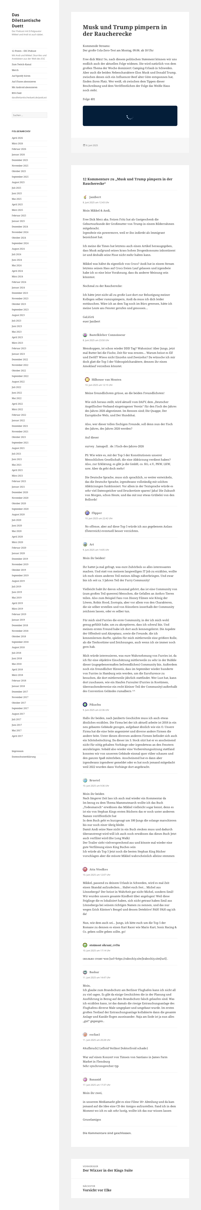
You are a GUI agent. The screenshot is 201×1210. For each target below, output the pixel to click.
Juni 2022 (17, 392)
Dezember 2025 (20, 160)
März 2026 (17, 143)
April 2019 (17, 603)
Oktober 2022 (19, 370)
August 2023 (18, 315)
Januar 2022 (18, 420)
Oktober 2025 (19, 171)
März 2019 (17, 608)
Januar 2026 (18, 154)
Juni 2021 (17, 459)
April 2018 (17, 669)
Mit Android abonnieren (24, 87)
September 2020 (20, 508)
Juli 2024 (16, 254)
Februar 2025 (19, 215)
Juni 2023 (17, 326)
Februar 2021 (19, 481)
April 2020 (17, 536)
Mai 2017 (17, 730)
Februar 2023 (19, 348)
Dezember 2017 (20, 691)
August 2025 (18, 182)
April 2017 (17, 736)
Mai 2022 (17, 398)
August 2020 (18, 514)
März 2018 (17, 675)
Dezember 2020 (20, 492)
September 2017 (20, 708)
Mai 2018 (17, 664)
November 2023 (20, 298)
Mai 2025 (17, 198)
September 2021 (20, 442)
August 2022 (18, 381)
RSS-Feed (29, 95)
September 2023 (20, 309)
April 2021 (17, 470)
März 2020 (17, 542)
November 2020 (20, 497)
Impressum (17, 751)
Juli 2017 (16, 719)
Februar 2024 (19, 282)
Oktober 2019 (19, 569)
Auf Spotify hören (21, 75)
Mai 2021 (17, 464)
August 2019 (18, 581)
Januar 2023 (18, 353)
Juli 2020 (16, 520)
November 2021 (20, 431)
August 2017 (18, 713)
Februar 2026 (19, 149)
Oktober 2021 (19, 437)
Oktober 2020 (19, 503)
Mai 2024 (17, 265)
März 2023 (17, 342)
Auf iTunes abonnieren (24, 81)
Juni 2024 (17, 259)
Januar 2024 (18, 287)
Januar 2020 (18, 553)
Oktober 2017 (19, 702)
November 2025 (20, 165)
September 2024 (20, 243)
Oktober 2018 (19, 636)
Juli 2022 (16, 387)
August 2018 (18, 647)
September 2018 (20, 642)
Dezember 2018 (20, 625)
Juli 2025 (16, 187)
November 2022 (20, 365)
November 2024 (20, 232)
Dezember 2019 (20, 558)
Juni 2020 (17, 525)
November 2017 (20, 697)
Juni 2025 (17, 193)
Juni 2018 (17, 658)
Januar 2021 (18, 486)
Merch (15, 70)
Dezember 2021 (20, 426)
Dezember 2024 (20, 226)
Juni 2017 (17, 724)
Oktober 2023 (19, 304)
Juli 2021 (16, 453)
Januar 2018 (18, 686)
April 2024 (17, 271)
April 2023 (17, 337)
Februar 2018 (19, 680)
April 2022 (17, 403)
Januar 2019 (18, 619)
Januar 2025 (18, 221)
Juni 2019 (17, 592)
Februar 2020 (19, 547)
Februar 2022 (19, 414)
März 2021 (17, 475)
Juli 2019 (16, 586)
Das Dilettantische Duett (26, 20)
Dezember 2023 (20, 293)
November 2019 (20, 564)
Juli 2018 (16, 652)
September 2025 (20, 176)
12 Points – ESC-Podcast (29, 54)
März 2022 (17, 409)
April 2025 (17, 204)
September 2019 (20, 575)
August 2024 (18, 248)
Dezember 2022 (20, 359)
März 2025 (17, 210)
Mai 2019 (17, 597)
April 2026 (17, 137)
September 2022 (20, 376)
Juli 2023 (16, 320)
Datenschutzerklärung (24, 756)
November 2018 (20, 630)
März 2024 (17, 276)
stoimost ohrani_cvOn (104, 945)
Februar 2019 (19, 614)
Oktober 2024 (19, 237)
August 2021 (18, 448)
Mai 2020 (17, 531)
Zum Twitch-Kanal (21, 64)
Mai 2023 (17, 331)
